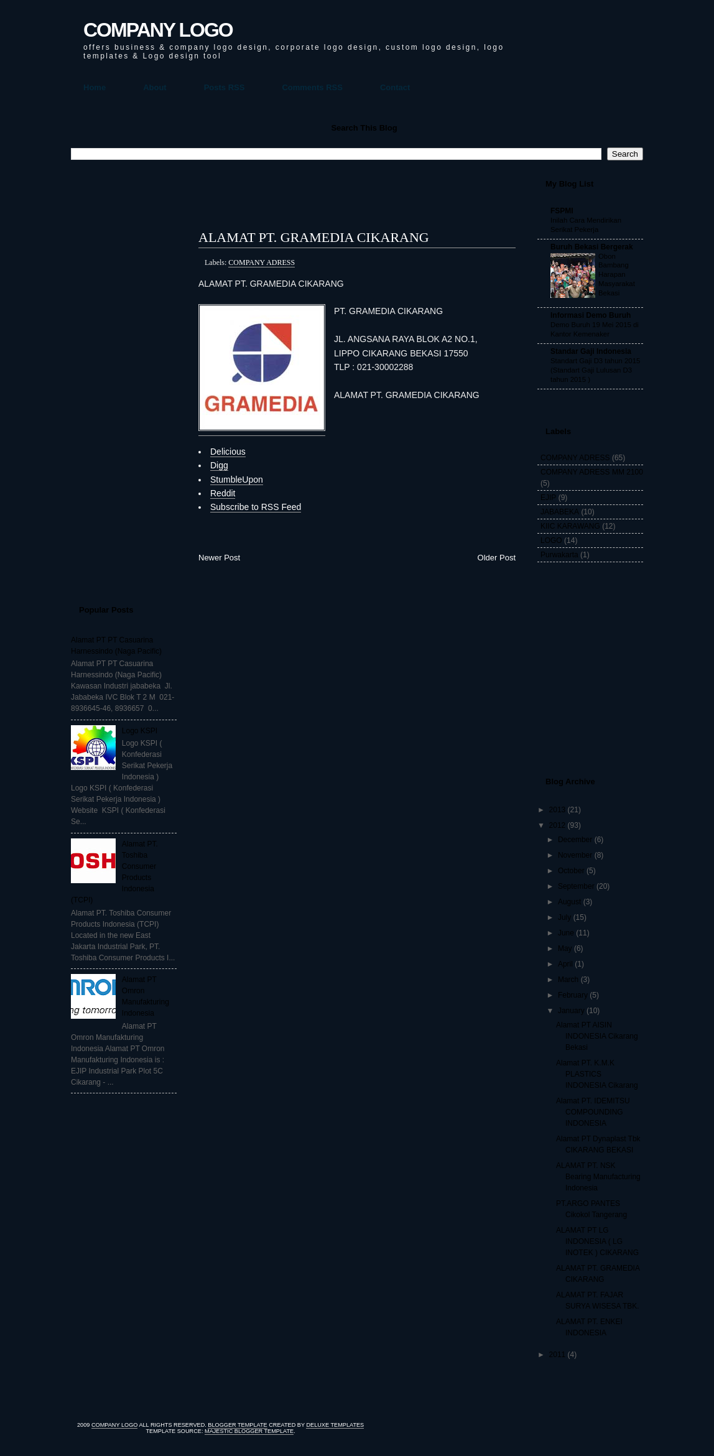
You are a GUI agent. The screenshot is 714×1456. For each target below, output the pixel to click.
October (571, 870)
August (569, 901)
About (155, 87)
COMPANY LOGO (158, 30)
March (568, 979)
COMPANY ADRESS (261, 262)
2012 (557, 825)
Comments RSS (312, 87)
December (575, 839)
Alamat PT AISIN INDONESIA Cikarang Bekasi (597, 1036)
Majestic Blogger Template (249, 1431)
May (565, 948)
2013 (557, 809)
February (573, 995)
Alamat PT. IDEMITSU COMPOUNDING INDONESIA (593, 1112)
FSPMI (561, 210)
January (571, 1010)
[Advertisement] (120, 376)
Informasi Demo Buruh (590, 315)
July (564, 917)
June (566, 933)
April (565, 964)
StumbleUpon (236, 480)
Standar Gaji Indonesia (590, 351)
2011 (557, 1354)
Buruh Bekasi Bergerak (591, 247)
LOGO (551, 540)
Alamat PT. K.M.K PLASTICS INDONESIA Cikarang (597, 1074)
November (575, 855)
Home (94, 87)
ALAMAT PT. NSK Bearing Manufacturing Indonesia (598, 1176)
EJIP (548, 497)
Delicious (228, 452)
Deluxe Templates (335, 1425)
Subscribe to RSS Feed (255, 507)
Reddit (222, 493)
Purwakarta (559, 554)
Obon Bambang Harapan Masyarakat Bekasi (616, 275)
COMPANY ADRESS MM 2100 (591, 472)
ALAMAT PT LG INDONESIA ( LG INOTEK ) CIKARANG (597, 1241)
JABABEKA (559, 512)
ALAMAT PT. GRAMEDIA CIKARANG (313, 237)
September (576, 886)
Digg (219, 465)
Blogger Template (237, 1425)
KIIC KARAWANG (570, 526)
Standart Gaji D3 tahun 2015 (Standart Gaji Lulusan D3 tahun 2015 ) (595, 370)
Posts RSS (224, 87)
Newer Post (219, 557)
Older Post (497, 557)
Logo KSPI (139, 730)
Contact (395, 87)
